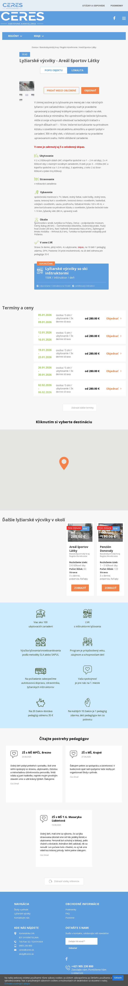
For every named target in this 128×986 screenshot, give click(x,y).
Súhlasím (118, 977)
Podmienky (70, 909)
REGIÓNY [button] (15, 36)
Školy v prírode (21, 909)
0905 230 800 (25, 945)
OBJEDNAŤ (90, 90)
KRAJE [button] (39, 36)
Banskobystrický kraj (49, 47)
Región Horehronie (68, 47)
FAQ (67, 913)
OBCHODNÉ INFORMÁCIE (82, 904)
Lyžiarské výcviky (22, 913)
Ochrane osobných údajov (17, 983)
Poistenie (69, 917)
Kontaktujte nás (21, 917)
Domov (35, 47)
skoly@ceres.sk (26, 954)
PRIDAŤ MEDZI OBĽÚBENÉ (61, 90)
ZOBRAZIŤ (80, 588)
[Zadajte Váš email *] (81, 941)
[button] (53, 70)
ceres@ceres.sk (26, 949)
